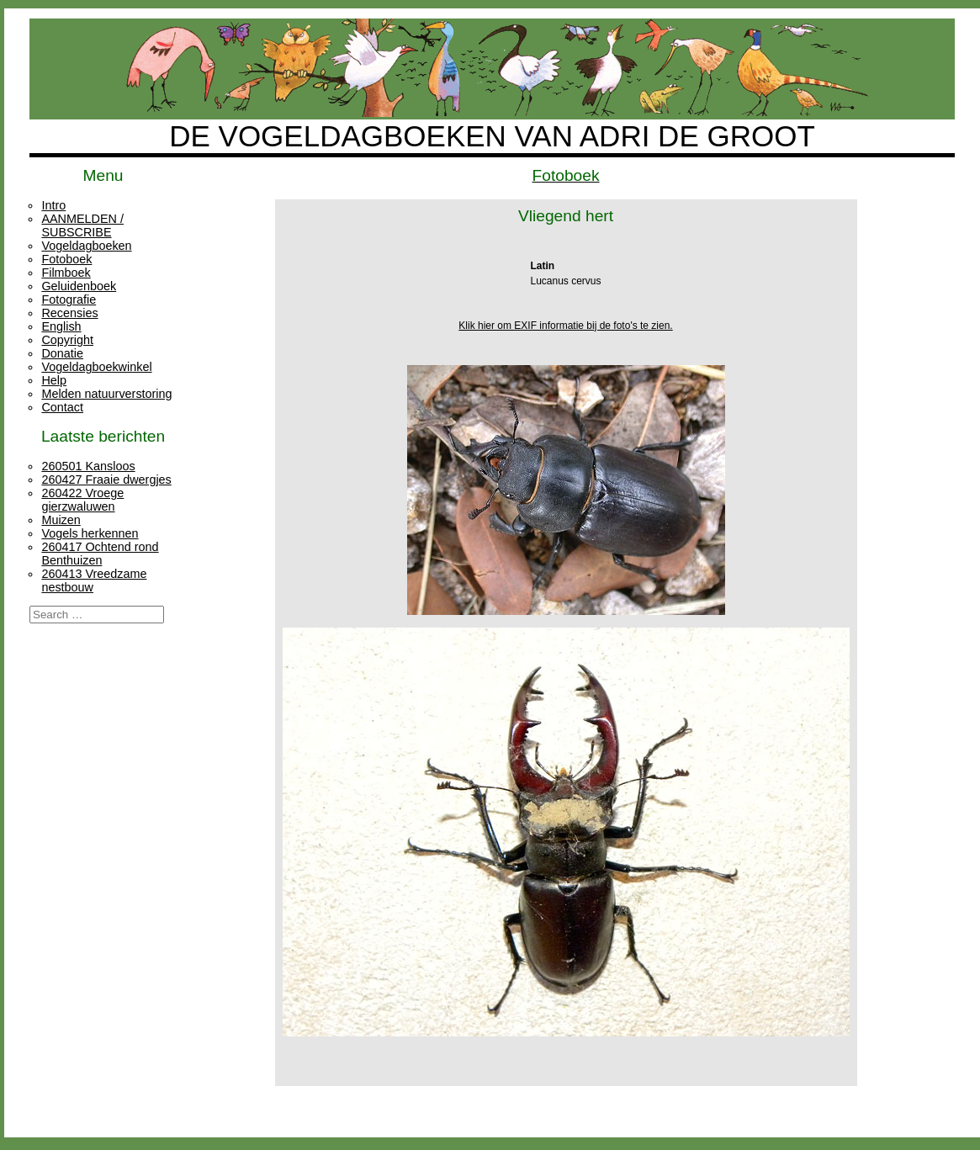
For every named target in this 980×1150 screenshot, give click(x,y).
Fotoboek (66, 259)
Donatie (62, 353)
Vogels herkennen (89, 533)
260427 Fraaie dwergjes (106, 479)
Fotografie (68, 299)
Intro (53, 205)
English (61, 326)
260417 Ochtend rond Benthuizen (99, 553)
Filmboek (65, 272)
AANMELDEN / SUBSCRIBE (82, 225)
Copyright (67, 340)
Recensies (69, 313)
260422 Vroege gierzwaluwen (82, 499)
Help (53, 380)
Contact (62, 407)
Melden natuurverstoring (106, 393)
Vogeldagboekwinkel (96, 367)
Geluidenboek (78, 286)
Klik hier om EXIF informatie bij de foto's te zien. (565, 325)
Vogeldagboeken (86, 245)
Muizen (60, 520)
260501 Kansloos (88, 466)
